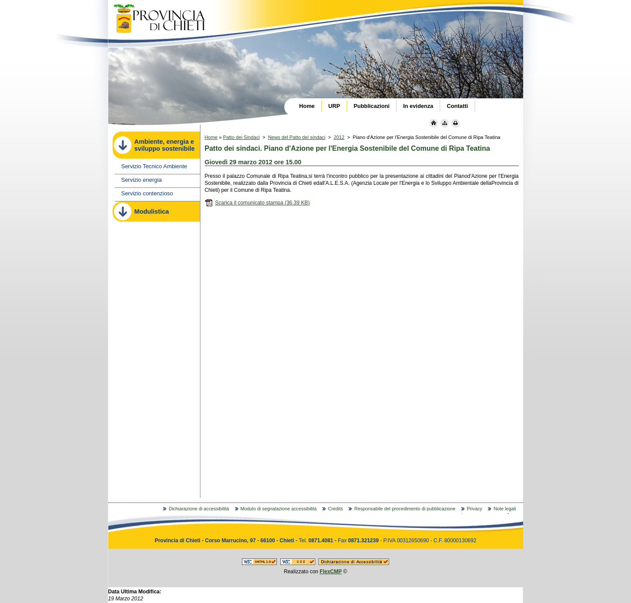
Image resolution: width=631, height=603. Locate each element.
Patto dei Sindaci (241, 137)
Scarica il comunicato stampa (257, 203)
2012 (339, 137)
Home (211, 137)
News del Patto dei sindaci (296, 137)
